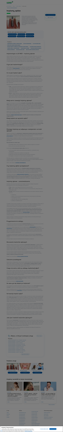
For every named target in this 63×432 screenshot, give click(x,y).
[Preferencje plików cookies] (1, 431)
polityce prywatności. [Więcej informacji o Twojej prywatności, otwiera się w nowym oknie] (28, 431)
